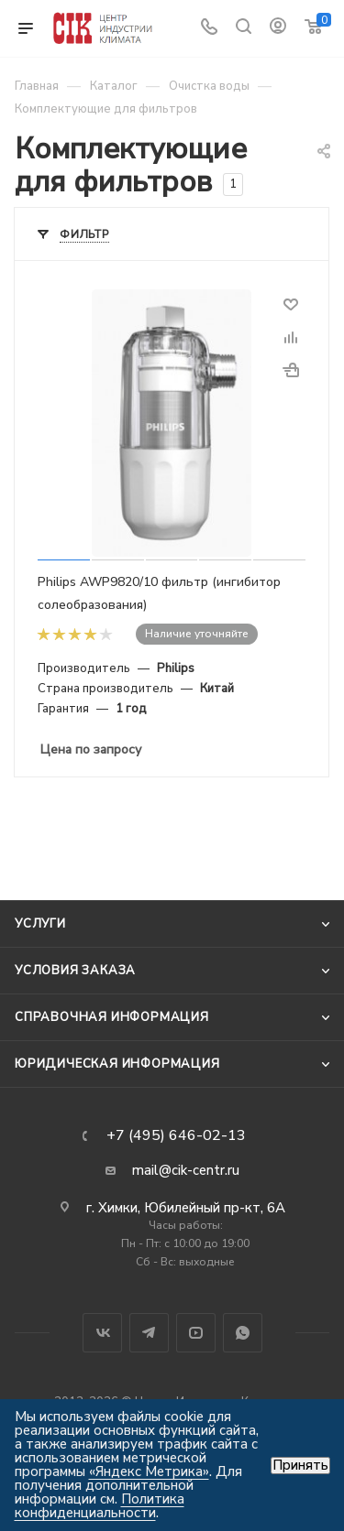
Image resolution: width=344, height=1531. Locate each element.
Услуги (40, 924)
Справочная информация (112, 1017)
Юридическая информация (117, 1064)
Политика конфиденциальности (99, 1506)
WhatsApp (242, 1332)
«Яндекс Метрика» (149, 1471)
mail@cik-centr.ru (185, 1170)
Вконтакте (102, 1332)
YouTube (196, 1332)
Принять (300, 1465)
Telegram (149, 1332)
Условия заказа (75, 970)
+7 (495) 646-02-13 (176, 1135)
